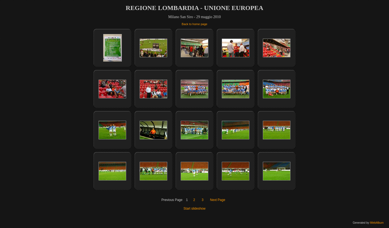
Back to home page (194, 24)
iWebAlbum (377, 222)
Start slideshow (194, 208)
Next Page (217, 200)
